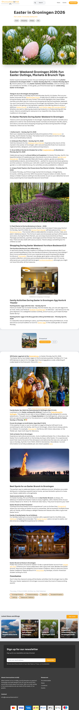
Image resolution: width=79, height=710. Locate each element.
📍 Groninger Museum (17, 595)
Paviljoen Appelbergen (37, 310)
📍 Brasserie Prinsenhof (56, 595)
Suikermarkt (57, 135)
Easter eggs (42, 323)
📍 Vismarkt (43, 595)
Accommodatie (46, 681)
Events (64, 3)
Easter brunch (22, 108)
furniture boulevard (46, 261)
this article (40, 571)
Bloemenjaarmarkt (33, 98)
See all (54, 342)
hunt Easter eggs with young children (52, 108)
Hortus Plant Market (38, 231)
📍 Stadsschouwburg (32, 595)
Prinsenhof (62, 507)
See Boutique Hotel (45, 342)
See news (72, 617)
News (58, 3)
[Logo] (10, 3)
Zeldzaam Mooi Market (36, 144)
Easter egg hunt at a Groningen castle (41, 409)
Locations (44, 686)
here (39, 363)
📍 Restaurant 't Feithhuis (27, 598)
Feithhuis (13, 520)
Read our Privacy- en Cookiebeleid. (39, 664)
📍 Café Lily (14, 598)
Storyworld (32, 430)
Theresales (22, 257)
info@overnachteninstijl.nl (9, 698)
